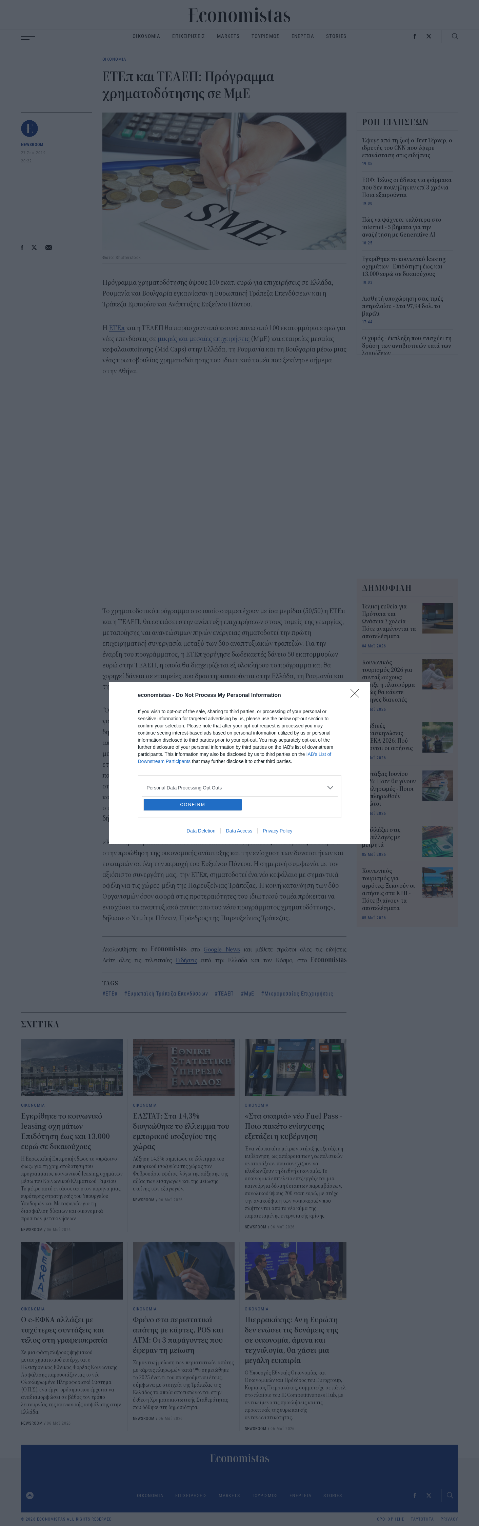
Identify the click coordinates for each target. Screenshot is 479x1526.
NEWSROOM (32, 144)
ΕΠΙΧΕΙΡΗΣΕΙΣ (188, 36)
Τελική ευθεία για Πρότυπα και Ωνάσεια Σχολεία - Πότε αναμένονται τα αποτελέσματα (389, 621)
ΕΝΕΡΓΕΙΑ (303, 36)
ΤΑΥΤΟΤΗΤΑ (422, 1519)
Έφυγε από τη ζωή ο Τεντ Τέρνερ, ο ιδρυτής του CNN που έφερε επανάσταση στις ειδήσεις (407, 148)
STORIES (336, 36)
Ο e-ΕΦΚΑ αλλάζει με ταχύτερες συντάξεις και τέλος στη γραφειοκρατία (64, 1330)
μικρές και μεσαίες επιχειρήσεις (204, 339)
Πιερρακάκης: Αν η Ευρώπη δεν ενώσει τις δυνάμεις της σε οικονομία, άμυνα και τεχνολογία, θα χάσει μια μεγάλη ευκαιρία (291, 1340)
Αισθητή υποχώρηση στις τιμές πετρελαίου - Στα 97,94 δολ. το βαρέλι (402, 306)
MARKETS (228, 36)
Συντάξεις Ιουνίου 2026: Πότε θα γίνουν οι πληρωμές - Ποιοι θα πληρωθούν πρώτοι (389, 789)
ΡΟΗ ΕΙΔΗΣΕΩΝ (395, 122)
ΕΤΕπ (117, 328)
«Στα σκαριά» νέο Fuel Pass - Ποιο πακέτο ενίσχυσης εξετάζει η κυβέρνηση (293, 1126)
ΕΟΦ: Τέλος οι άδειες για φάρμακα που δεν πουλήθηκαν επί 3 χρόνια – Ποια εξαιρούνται (407, 188)
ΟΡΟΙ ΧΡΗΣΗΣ (390, 1519)
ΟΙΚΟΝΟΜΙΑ (146, 36)
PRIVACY (449, 1519)
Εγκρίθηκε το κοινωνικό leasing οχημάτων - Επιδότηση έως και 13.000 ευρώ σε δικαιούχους (404, 267)
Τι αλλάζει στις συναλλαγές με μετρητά (381, 837)
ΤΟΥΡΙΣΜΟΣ (266, 36)
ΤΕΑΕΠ (226, 993)
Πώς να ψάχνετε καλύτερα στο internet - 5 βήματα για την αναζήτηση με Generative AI (401, 227)
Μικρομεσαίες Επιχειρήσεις (299, 993)
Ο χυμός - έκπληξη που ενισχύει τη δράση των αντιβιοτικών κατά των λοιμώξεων (407, 346)
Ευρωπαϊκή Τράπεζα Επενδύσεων (167, 993)
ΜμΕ (249, 993)
